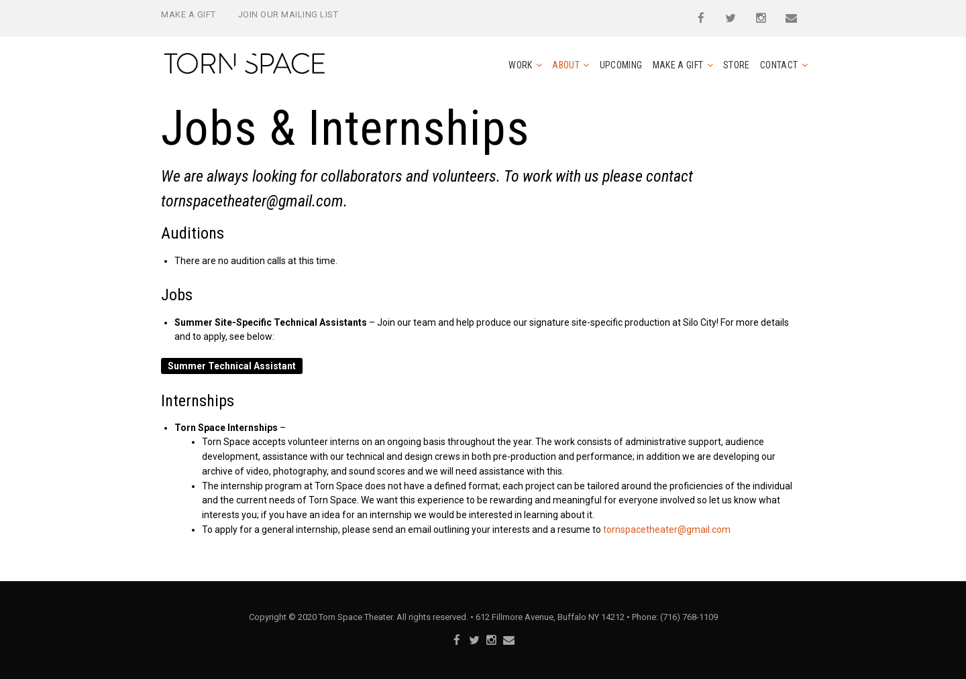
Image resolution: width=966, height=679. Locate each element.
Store (736, 65)
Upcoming (621, 65)
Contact (779, 65)
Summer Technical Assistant (232, 366)
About (566, 65)
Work (520, 65)
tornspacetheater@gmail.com (252, 201)
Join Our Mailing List (288, 14)
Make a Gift (188, 14)
